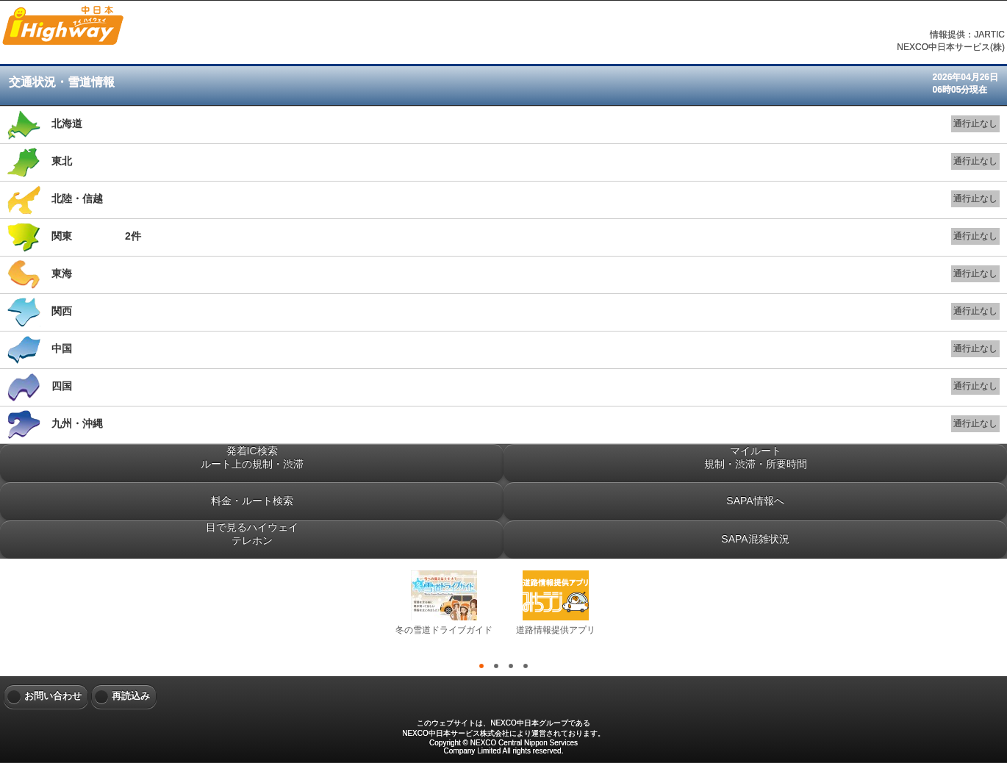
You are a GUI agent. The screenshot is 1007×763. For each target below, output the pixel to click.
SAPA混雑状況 (755, 539)
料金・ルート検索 (252, 500)
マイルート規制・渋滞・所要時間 (755, 457)
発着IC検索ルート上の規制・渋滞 (252, 457)
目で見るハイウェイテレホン (252, 533)
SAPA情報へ (755, 500)
